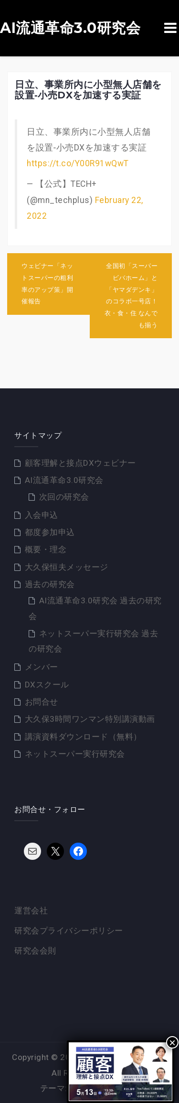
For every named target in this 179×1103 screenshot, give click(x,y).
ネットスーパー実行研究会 (75, 754)
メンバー (41, 667)
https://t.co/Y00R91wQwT (78, 163)
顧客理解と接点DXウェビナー (80, 463)
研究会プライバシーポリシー (68, 930)
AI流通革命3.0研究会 (70, 28)
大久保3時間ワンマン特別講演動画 (90, 719)
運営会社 (31, 910)
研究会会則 (35, 950)
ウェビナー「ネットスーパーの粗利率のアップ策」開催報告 (47, 283)
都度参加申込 (50, 532)
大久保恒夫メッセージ (66, 567)
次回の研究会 (64, 497)
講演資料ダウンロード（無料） (83, 736)
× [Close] (172, 1042)
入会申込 (41, 515)
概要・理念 (46, 549)
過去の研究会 (50, 584)
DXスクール (47, 684)
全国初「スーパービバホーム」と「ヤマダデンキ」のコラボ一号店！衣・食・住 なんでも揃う (131, 295)
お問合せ (41, 702)
